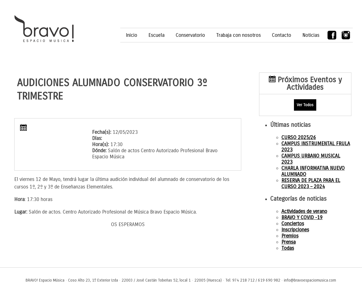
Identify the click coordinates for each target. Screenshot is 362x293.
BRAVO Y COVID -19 (302, 217)
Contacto (281, 35)
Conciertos (292, 224)
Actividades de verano (304, 211)
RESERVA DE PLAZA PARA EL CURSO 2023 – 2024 (310, 183)
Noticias (310, 35)
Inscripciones (295, 230)
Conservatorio (190, 35)
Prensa (288, 242)
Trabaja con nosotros (238, 35)
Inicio (131, 35)
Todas (287, 248)
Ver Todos (305, 105)
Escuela (156, 35)
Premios (289, 236)
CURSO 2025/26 (298, 137)
